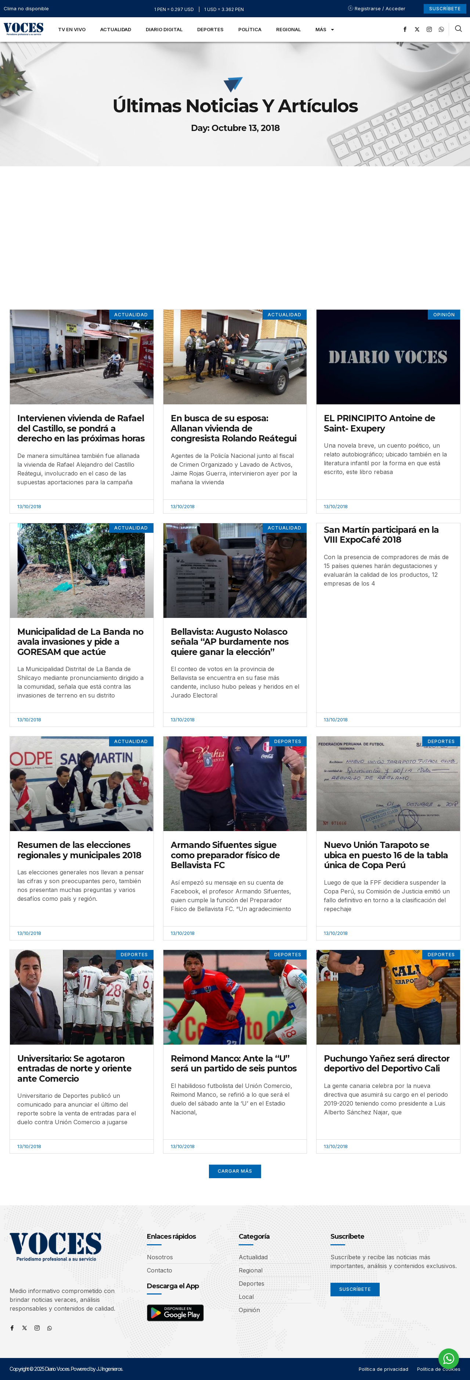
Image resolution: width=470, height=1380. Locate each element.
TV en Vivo (72, 29)
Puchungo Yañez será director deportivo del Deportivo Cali (386, 1063)
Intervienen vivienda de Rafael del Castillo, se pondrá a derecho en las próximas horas (81, 428)
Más (325, 29)
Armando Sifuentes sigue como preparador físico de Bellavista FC (225, 855)
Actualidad (115, 29)
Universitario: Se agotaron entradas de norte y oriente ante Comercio (74, 1068)
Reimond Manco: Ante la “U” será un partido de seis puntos (234, 1063)
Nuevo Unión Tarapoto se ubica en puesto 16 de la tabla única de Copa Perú (386, 855)
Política (249, 29)
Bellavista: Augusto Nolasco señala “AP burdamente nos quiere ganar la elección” (230, 642)
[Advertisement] (235, 221)
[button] (235, 1171)
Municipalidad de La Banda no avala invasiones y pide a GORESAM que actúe (80, 642)
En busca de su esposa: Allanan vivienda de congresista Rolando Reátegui (233, 428)
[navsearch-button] (458, 29)
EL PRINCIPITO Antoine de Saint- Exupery (379, 423)
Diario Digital (164, 29)
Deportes (210, 29)
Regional (288, 29)
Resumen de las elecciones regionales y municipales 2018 (79, 850)
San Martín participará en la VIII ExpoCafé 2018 (381, 535)
